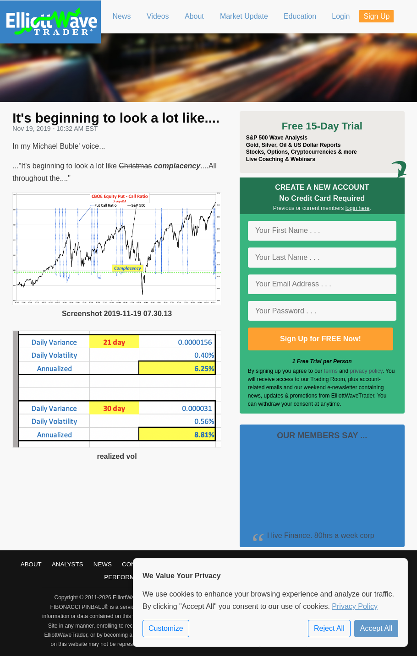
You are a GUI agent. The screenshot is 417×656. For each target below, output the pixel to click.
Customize (165, 628)
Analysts (67, 564)
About (31, 564)
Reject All (329, 628)
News (102, 564)
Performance (128, 577)
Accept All (376, 628)
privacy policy (366, 371)
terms (331, 371)
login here (358, 208)
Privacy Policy (355, 606)
